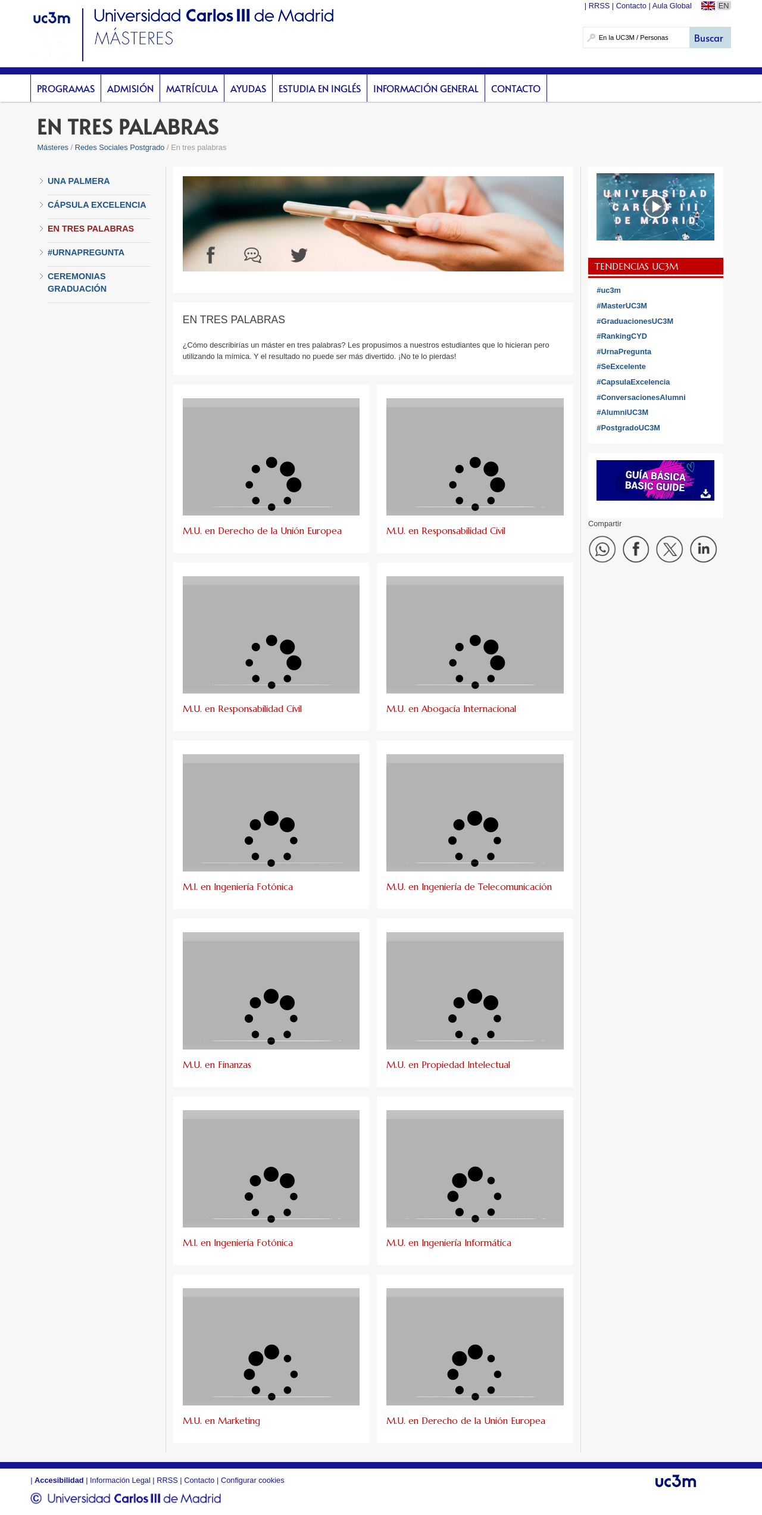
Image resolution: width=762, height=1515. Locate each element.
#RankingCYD (622, 336)
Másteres (52, 147)
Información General (426, 88)
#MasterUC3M (622, 305)
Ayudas (248, 88)
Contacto (516, 88)
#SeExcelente (621, 366)
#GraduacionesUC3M (635, 321)
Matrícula (192, 88)
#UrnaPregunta (624, 351)
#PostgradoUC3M (628, 427)
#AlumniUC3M (622, 412)
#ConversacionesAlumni (641, 397)
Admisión (130, 88)
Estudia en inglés (320, 88)
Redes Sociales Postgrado (120, 147)
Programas (66, 88)
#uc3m (609, 290)
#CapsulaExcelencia (633, 381)
